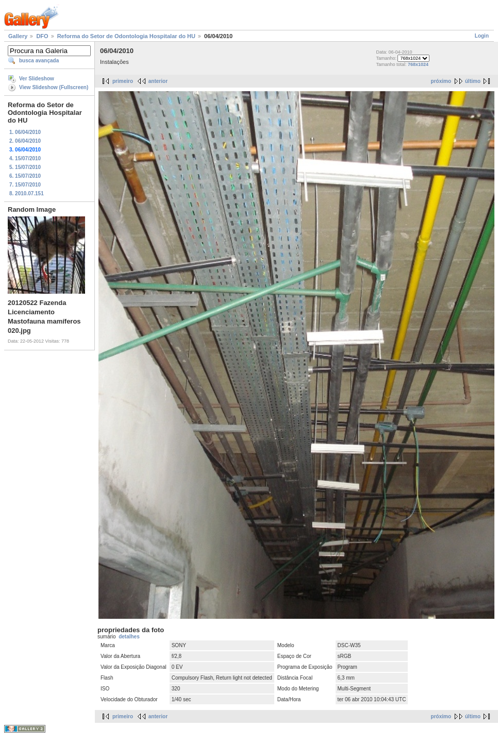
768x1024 (418, 64)
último (472, 81)
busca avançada (39, 60)
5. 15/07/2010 (25, 167)
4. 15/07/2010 (25, 158)
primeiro (122, 81)
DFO (42, 36)
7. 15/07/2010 (25, 185)
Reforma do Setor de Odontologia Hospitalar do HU (126, 36)
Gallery (17, 36)
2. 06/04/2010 (25, 141)
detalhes (129, 636)
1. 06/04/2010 (25, 132)
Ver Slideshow (36, 78)
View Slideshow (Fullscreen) (53, 87)
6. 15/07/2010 (25, 176)
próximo (441, 81)
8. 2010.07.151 (26, 193)
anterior (158, 81)
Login (482, 36)
